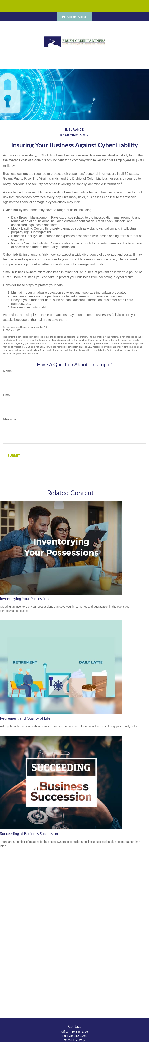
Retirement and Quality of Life (25, 718)
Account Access (74, 16)
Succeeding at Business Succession (29, 833)
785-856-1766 (79, 1031)
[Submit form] (13, 456)
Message (9, 419)
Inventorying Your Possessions (25, 598)
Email (7, 395)
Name (7, 371)
